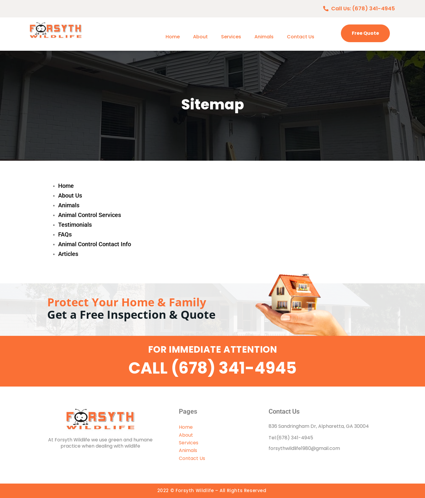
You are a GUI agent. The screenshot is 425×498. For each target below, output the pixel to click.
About (200, 36)
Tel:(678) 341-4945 (291, 437)
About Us (70, 195)
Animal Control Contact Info (94, 244)
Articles (68, 253)
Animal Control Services (89, 214)
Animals (264, 36)
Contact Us (300, 36)
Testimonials (75, 224)
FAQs (65, 234)
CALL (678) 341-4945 (212, 368)
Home (173, 36)
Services (231, 36)
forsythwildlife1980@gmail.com (304, 448)
